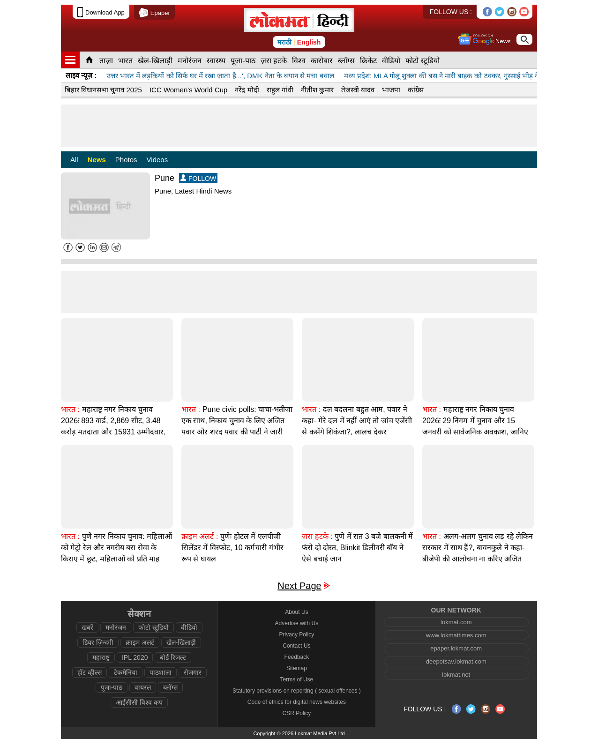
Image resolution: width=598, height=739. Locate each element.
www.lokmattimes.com (456, 635)
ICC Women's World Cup (189, 90)
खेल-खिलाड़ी (155, 61)
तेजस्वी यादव (357, 90)
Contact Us (296, 645)
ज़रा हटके (274, 61)
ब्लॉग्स (346, 61)
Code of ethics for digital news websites (296, 702)
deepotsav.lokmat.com (456, 661)
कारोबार (322, 61)
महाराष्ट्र (101, 657)
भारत (125, 61)
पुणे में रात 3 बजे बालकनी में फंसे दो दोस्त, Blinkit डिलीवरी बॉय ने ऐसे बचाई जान (357, 547)
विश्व (299, 61)
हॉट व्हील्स (89, 672)
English (309, 42)
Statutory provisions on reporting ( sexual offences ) (296, 690)
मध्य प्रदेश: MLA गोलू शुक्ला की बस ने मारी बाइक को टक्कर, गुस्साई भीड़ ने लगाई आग (455, 76)
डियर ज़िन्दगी (97, 642)
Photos (126, 160)
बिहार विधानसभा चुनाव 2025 (103, 90)
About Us (296, 612)
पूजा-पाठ (243, 61)
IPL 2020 (135, 657)
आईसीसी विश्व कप (139, 702)
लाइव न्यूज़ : (81, 75)
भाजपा (391, 90)
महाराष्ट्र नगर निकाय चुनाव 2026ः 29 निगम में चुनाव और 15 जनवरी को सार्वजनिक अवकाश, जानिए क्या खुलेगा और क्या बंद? (475, 426)
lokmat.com (456, 622)
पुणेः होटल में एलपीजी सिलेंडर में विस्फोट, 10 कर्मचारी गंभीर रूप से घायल (232, 547)
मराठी (284, 42)
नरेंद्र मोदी (247, 90)
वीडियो (391, 61)
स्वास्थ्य (216, 61)
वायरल (143, 687)
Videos (157, 160)
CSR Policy (297, 713)
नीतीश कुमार (317, 90)
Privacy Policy (296, 634)
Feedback (296, 657)
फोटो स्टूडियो (422, 61)
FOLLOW (198, 178)
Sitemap (296, 668)
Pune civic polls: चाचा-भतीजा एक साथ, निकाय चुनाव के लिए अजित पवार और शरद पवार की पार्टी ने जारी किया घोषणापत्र (236, 426)
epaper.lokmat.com (456, 648)
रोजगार (193, 672)
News (97, 160)
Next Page (299, 586)
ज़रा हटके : (317, 536)
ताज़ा (106, 61)
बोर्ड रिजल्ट (173, 657)
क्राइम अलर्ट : (199, 536)
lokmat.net (456, 674)
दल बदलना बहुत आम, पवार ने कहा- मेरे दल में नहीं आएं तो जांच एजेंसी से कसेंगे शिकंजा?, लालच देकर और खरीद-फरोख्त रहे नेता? (357, 426)
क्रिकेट (368, 61)
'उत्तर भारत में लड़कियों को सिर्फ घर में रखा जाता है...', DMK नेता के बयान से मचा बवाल (219, 76)
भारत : (70, 409)
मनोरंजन (190, 61)
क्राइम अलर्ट (140, 642)
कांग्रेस (416, 90)
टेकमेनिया (125, 672)
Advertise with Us (297, 623)
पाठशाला (161, 672)
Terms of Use (297, 679)
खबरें (87, 627)
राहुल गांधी (280, 90)
